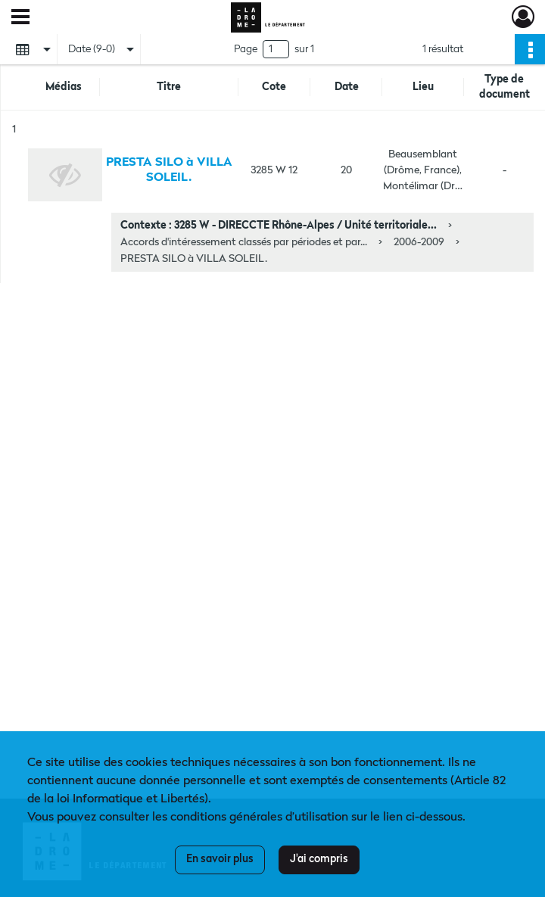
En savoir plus (220, 859)
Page (245, 49)
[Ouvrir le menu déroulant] (20, 18)
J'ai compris (319, 859)
